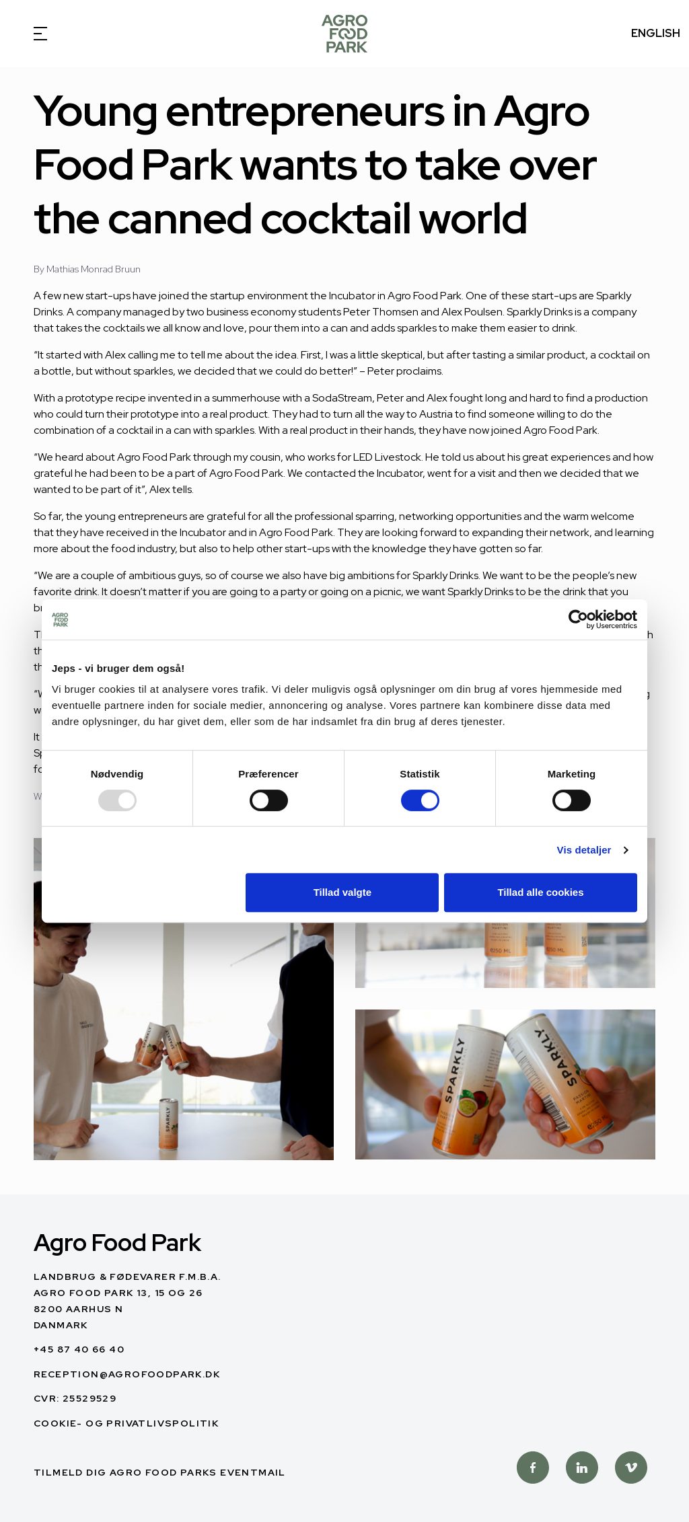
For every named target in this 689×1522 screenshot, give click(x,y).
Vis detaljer (584, 849)
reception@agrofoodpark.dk (127, 1374)
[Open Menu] (33, 33)
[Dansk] (344, 33)
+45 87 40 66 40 (79, 1349)
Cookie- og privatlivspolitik (126, 1423)
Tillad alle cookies (540, 892)
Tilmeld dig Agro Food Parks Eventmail (160, 1472)
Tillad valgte (342, 892)
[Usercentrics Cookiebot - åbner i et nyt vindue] (578, 619)
